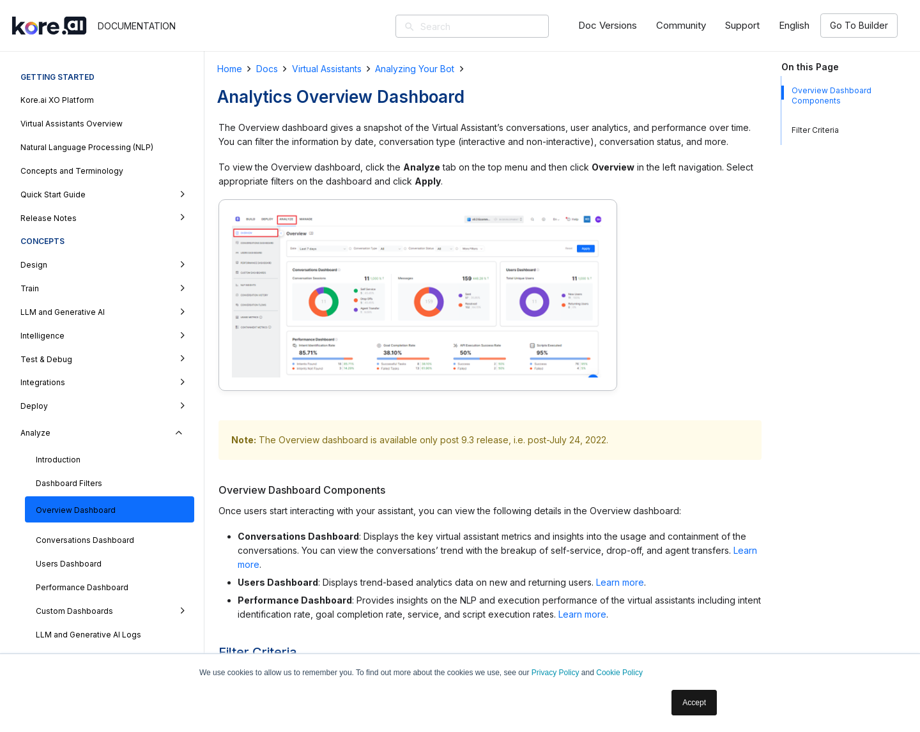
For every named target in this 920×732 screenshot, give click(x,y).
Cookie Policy (619, 672)
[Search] (491, 26)
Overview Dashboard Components (831, 95)
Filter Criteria (815, 130)
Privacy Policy (555, 672)
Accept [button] (694, 702)
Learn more (620, 582)
